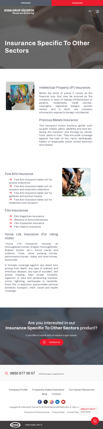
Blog (44, 394)
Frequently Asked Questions (48, 389)
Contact (56, 394)
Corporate (77, 3)
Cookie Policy (73, 412)
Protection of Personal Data (36, 412)
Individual (26, 3)
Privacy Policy (58, 412)
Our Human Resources (81, 389)
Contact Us (51, 342)
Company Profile (18, 389)
